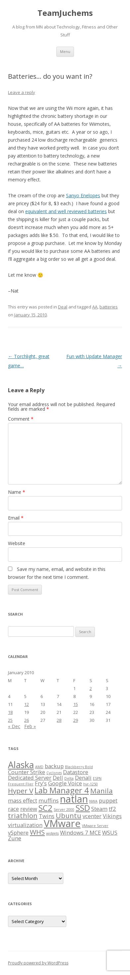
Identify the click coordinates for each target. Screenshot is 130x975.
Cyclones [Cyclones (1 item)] (54, 772)
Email (16, 518)
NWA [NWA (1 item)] (93, 801)
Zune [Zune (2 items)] (14, 838)
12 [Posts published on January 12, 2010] (26, 704)
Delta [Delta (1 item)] (69, 778)
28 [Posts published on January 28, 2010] (59, 720)
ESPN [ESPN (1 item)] (97, 778)
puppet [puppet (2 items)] (108, 800)
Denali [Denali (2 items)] (83, 777)
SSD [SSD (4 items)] (83, 807)
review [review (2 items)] (28, 808)
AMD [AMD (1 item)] (39, 767)
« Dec (14, 726)
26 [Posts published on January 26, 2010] (26, 720)
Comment (20, 419)
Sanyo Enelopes (83, 195)
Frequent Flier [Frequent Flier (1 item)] (20, 784)
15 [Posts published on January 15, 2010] (75, 704)
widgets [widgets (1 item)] (52, 833)
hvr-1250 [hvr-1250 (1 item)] (90, 784)
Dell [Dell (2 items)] (58, 777)
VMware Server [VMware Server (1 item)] (95, 825)
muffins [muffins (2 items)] (48, 800)
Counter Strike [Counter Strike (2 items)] (26, 772)
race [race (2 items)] (13, 808)
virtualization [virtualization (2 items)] (25, 825)
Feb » (30, 726)
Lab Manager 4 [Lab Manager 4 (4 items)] (61, 790)
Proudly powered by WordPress (38, 963)
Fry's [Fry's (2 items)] (41, 783)
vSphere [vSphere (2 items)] (18, 832)
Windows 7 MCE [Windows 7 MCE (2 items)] (80, 832)
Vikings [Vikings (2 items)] (112, 816)
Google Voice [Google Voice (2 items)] (65, 783)
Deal (62, 307)
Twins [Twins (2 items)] (46, 816)
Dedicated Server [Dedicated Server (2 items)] (29, 777)
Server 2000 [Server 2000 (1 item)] (64, 809)
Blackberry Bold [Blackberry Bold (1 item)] (79, 767)
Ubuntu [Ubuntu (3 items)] (68, 815)
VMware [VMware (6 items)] (62, 823)
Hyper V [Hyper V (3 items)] (20, 790)
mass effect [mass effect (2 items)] (22, 800)
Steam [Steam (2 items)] (99, 808)
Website (16, 543)
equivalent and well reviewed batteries (66, 211)
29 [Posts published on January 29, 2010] (75, 720)
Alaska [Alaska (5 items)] (21, 765)
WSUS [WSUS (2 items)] (109, 832)
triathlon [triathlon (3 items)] (22, 815)
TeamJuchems (65, 13)
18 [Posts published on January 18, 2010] (10, 712)
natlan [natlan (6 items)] (74, 799)
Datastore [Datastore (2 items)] (75, 772)
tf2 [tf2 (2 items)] (112, 808)
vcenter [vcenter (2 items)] (92, 816)
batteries (108, 307)
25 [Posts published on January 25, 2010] (10, 720)
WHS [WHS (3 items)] (37, 832)
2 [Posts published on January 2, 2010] (91, 688)
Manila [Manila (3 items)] (101, 790)
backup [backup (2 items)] (54, 766)
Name (16, 492)
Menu (65, 51)
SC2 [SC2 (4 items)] (45, 807)
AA (95, 307)
